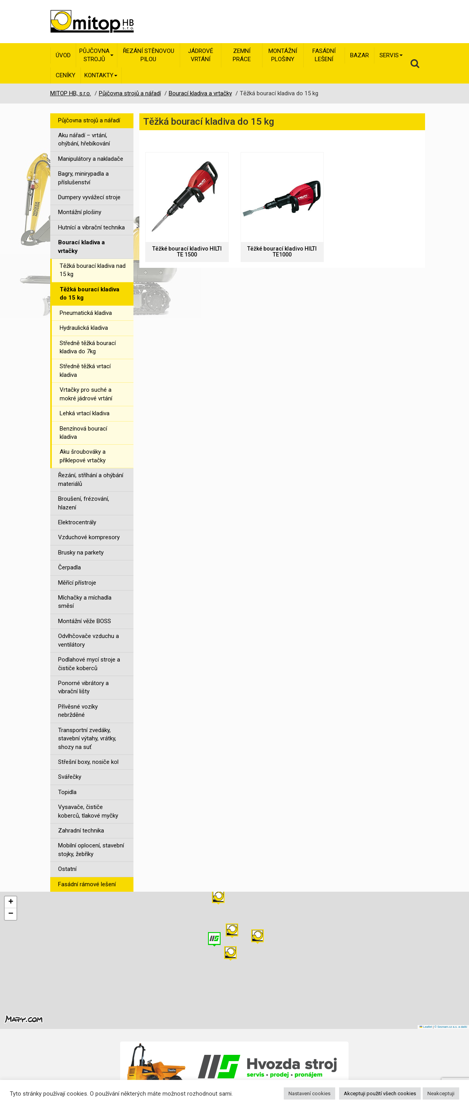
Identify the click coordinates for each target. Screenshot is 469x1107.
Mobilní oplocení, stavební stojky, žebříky (91, 849)
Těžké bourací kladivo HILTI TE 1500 (187, 252)
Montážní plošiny (282, 55)
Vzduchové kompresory (89, 537)
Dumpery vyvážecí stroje (89, 197)
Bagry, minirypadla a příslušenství (83, 177)
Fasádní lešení (324, 55)
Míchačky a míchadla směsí (84, 601)
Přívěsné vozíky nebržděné (78, 710)
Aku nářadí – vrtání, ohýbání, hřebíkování (84, 139)
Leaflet (426, 1027)
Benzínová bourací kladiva (83, 432)
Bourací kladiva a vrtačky (81, 246)
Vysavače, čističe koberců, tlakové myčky (88, 811)
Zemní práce (242, 55)
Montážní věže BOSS (84, 621)
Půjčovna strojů (96, 55)
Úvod (63, 55)
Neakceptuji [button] (440, 1093)
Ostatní (67, 869)
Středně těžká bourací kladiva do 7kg (88, 347)
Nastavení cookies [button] (309, 1093)
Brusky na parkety (81, 552)
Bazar (359, 55)
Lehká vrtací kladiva (84, 413)
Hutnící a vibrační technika (91, 227)
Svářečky (69, 776)
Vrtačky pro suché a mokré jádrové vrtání (86, 394)
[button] (257, 936)
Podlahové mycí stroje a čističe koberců (89, 663)
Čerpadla (69, 567)
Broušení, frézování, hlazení (83, 503)
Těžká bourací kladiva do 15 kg (89, 293)
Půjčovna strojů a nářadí (89, 120)
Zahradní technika (81, 830)
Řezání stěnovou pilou (148, 55)
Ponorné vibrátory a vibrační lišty (83, 687)
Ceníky (65, 75)
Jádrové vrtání (200, 55)
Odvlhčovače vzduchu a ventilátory (88, 640)
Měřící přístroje (77, 582)
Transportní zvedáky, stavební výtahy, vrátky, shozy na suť (87, 739)
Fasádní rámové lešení (87, 884)
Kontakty (100, 75)
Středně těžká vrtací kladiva (85, 370)
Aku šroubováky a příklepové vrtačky (83, 456)
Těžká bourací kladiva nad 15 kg (93, 270)
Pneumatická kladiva (86, 312)
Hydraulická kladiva (84, 327)
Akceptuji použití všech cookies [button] (380, 1093)
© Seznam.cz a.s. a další (450, 1027)
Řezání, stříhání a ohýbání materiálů (90, 479)
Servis (391, 55)
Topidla (67, 792)
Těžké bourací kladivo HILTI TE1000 (282, 252)
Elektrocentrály (77, 522)
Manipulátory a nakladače (90, 158)
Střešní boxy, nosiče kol (88, 761)
